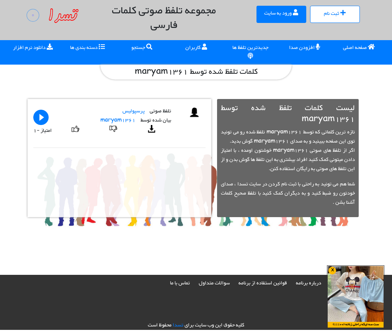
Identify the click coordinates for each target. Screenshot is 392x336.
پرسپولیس (133, 111)
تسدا (178, 325)
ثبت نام (335, 14)
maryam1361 (118, 120)
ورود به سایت (281, 13)
